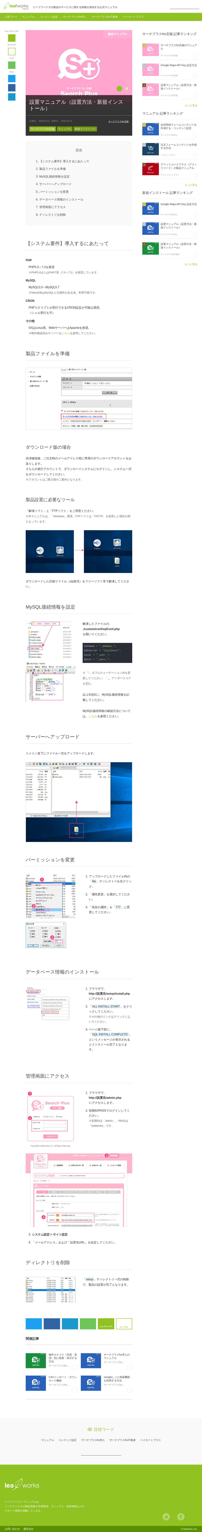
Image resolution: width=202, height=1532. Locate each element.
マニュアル (28, 16)
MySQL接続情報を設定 (54, 176)
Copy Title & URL (11, 38)
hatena (11, 97)
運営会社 (28, 1528)
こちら (66, 333)
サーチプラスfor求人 (74, 16)
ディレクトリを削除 (52, 214)
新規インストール (85, 128)
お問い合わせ (12, 1528)
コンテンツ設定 (49, 16)
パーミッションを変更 (54, 191)
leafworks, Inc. (190, 1529)
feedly (11, 65)
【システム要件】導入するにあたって (64, 161)
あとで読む (124, 1327)
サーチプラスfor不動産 (105, 16)
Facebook (11, 87)
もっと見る (191, 105)
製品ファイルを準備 (52, 168)
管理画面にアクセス (52, 207)
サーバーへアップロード (55, 184)
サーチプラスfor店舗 (118, 121)
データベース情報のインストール (61, 199)
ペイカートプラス (133, 16)
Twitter (11, 78)
